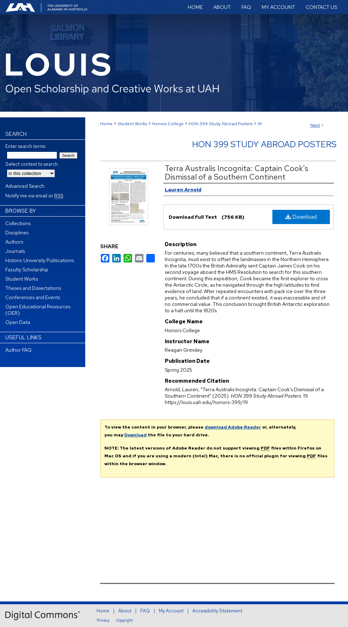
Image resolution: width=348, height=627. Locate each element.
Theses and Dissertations (33, 288)
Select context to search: (32, 164)
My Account (171, 611)
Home (106, 124)
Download (301, 216)
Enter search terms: (25, 146)
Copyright (124, 620)
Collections (18, 223)
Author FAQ (18, 350)
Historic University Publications (39, 260)
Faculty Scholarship (26, 269)
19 (259, 124)
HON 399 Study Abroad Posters (220, 124)
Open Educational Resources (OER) (37, 309)
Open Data (17, 322)
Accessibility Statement (217, 611)
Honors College (168, 124)
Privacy (103, 620)
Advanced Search (24, 186)
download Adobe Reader (233, 427)
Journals (15, 251)
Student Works (132, 124)
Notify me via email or (34, 195)
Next (315, 125)
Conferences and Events (32, 297)
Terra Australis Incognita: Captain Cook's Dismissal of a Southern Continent (236, 172)
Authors (14, 242)
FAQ (145, 611)
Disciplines (16, 232)
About (124, 611)
